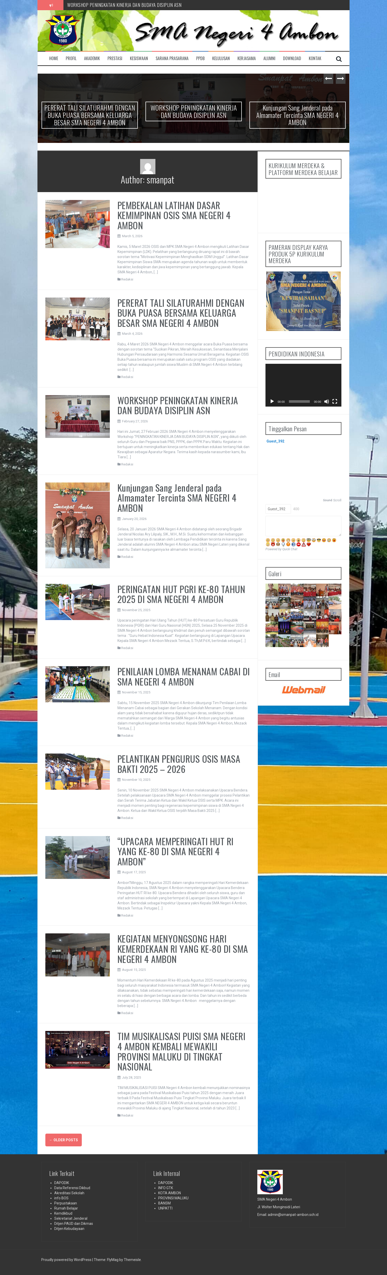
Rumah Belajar (66, 1208)
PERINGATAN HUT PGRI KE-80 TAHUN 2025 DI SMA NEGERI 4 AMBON (181, 594)
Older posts (63, 1140)
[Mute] (326, 401)
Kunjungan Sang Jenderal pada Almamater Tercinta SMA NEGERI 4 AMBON (297, 115)
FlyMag (112, 1260)
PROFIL (71, 58)
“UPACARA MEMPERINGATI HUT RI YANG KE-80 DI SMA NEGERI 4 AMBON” (175, 851)
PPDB (200, 58)
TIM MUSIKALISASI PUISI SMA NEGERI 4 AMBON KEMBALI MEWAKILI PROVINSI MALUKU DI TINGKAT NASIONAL (181, 1051)
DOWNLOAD (292, 58)
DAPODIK (61, 1183)
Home (53, 58)
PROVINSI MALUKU (173, 1198)
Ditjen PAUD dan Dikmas (73, 1224)
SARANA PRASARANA (172, 58)
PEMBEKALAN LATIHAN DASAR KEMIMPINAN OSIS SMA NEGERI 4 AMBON (174, 215)
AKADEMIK (92, 58)
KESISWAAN (139, 58)
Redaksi (127, 279)
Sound (327, 500)
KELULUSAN (221, 58)
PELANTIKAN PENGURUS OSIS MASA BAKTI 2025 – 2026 (179, 763)
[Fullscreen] (334, 401)
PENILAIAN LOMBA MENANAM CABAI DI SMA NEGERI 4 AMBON (183, 676)
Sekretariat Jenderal (70, 1218)
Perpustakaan (65, 1203)
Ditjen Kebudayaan (69, 1229)
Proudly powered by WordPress (66, 1260)
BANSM (164, 1203)
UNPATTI (165, 1208)
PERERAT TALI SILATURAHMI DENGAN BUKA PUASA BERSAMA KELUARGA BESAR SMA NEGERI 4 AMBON (160, 4)
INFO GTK (165, 1188)
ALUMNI (269, 58)
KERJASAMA (246, 58)
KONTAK (315, 58)
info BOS (61, 1198)
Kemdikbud (63, 1213)
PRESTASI (115, 58)
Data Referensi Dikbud (72, 1188)
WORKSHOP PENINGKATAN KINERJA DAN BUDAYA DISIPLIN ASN (194, 111)
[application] (303, 385)
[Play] (272, 401)
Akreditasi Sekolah (69, 1193)
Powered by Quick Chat (281, 549)
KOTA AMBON (169, 1193)
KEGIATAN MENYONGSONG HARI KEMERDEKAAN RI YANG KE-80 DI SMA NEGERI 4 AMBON (182, 948)
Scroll (337, 500)
